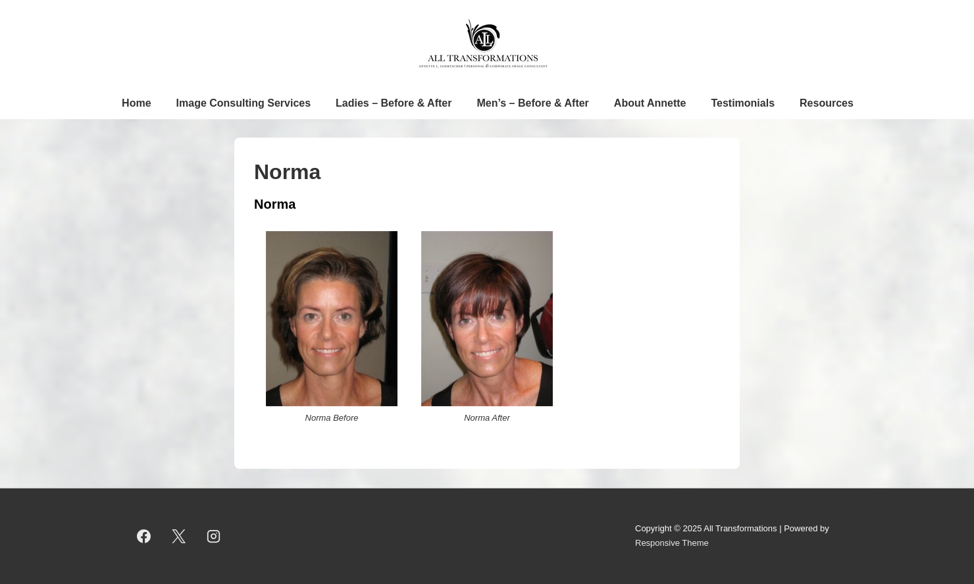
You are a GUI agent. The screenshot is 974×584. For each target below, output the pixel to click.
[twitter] (179, 536)
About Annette (650, 103)
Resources (827, 103)
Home (136, 103)
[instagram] (213, 536)
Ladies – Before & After (393, 103)
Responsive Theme (672, 543)
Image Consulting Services (243, 103)
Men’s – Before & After (532, 103)
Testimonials (743, 103)
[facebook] (144, 536)
